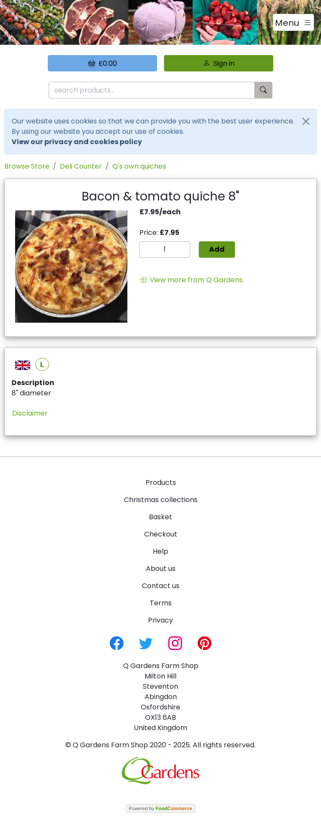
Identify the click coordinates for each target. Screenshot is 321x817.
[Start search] (263, 90)
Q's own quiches (139, 166)
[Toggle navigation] (293, 22)
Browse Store (26, 166)
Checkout (160, 534)
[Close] (306, 121)
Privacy (160, 620)
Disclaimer (30, 413)
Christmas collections (161, 500)
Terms (161, 603)
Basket (160, 517)
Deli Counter (81, 166)
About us (161, 568)
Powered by (160, 808)
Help (160, 551)
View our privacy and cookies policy (77, 142)
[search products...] (152, 90)
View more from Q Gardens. (191, 280)
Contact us (160, 586)
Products (160, 482)
